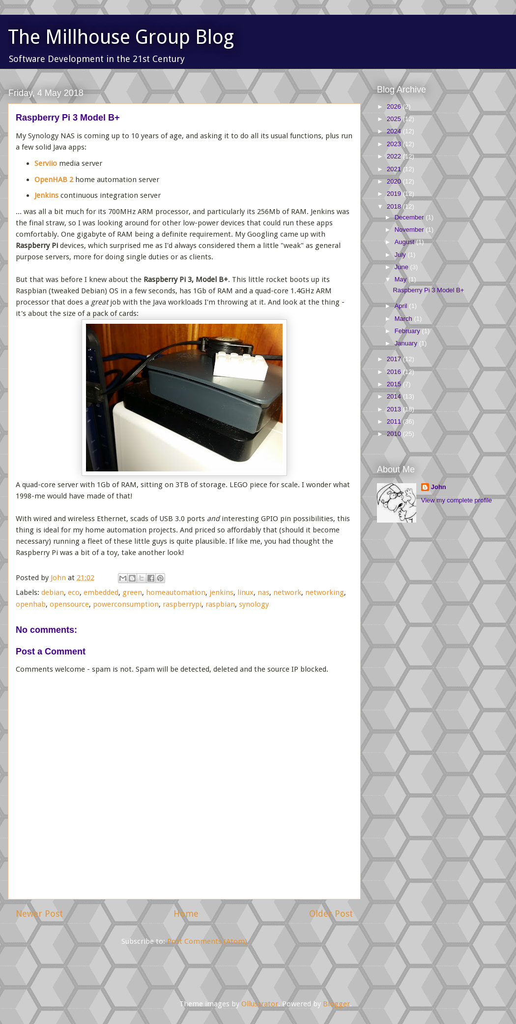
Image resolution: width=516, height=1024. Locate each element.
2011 (395, 421)
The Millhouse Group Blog (121, 37)
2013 (395, 409)
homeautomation (175, 592)
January (407, 343)
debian (52, 592)
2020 (395, 181)
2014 (395, 396)
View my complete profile (456, 500)
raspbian (220, 604)
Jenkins (46, 195)
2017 (395, 359)
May (401, 279)
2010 (395, 433)
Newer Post (39, 913)
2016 (395, 371)
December (410, 217)
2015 (395, 384)
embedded (101, 592)
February (408, 331)
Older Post (331, 913)
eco (74, 592)
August (405, 242)
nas (263, 592)
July (401, 254)
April (402, 306)
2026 (395, 106)
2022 (395, 156)
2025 (395, 119)
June (402, 267)
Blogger (336, 1003)
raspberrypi (182, 604)
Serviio (45, 163)
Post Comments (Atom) (207, 941)
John (438, 487)
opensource (69, 604)
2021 (395, 169)
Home (186, 913)
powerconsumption (126, 604)
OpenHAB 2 (53, 179)
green (132, 592)
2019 (395, 193)
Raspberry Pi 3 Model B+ (428, 290)
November (410, 229)
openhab (31, 604)
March (404, 318)
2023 (395, 144)
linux (245, 592)
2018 (395, 206)
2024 (395, 131)
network (287, 592)
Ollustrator (259, 1003)
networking (324, 592)
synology (254, 604)
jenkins (221, 592)
